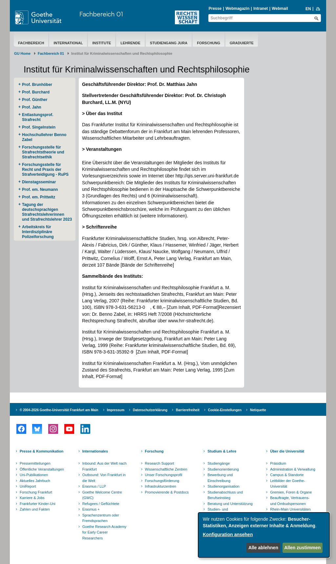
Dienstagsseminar (39, 182)
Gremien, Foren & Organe (291, 492)
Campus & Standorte (287, 475)
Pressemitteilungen (35, 463)
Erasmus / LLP (94, 486)
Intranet (260, 8)
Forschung (208, 43)
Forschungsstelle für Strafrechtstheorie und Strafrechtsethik (43, 152)
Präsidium (278, 463)
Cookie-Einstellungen (225, 410)
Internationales (95, 451)
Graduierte (242, 43)
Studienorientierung (223, 469)
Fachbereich (31, 43)
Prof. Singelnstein (38, 127)
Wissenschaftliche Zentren (166, 469)
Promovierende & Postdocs (167, 492)
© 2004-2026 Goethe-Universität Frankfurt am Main (59, 410)
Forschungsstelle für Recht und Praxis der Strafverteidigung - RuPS (45, 169)
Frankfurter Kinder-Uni (37, 504)
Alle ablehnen (263, 547)
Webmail (280, 8)
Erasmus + (91, 509)
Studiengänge (218, 463)
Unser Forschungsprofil (163, 475)
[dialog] (263, 535)
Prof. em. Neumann (40, 189)
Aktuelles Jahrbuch (35, 481)
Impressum (115, 410)
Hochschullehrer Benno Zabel (44, 137)
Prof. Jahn (31, 107)
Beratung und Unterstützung (230, 504)
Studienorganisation (223, 486)
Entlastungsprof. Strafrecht (37, 117)
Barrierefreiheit (188, 410)
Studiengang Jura (168, 43)
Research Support (159, 463)
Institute (101, 43)
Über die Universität (287, 451)
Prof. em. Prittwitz (38, 197)
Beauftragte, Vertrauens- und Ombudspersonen (289, 501)
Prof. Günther (34, 99)
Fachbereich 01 (101, 14)
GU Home (22, 53)
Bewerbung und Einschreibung (220, 478)
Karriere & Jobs (32, 498)
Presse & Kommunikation (41, 451)
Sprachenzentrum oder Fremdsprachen (100, 518)
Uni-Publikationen (34, 475)
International (68, 43)
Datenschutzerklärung (150, 410)
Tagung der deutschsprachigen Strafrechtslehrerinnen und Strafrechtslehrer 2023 (47, 212)
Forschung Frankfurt (36, 492)
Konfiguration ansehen (228, 534)
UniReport (28, 486)
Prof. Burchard (36, 92)
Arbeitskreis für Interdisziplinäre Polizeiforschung (38, 232)
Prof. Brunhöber (37, 84)
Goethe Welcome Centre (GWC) (102, 495)
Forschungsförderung (162, 481)
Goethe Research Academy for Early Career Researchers (104, 532)
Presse (215, 8)
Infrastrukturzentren (160, 486)
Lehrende (130, 43)
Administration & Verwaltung (292, 469)
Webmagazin (237, 8)
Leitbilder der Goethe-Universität (287, 484)
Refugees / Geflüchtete (100, 504)
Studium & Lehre (221, 451)
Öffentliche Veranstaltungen (42, 469)
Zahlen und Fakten (35, 509)
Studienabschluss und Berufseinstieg (225, 495)
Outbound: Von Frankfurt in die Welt (104, 478)
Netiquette (258, 410)
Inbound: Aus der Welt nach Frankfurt (104, 466)
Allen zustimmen (302, 547)
